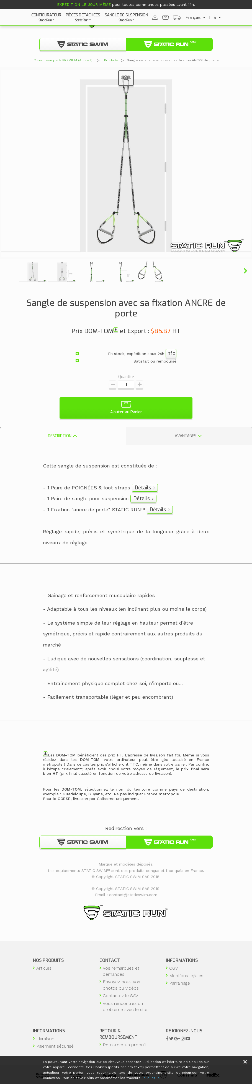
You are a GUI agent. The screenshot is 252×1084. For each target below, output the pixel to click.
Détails (143, 487)
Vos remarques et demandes (121, 971)
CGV (173, 968)
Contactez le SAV (120, 995)
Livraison (45, 1038)
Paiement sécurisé (55, 1046)
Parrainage (179, 983)
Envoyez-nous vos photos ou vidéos (121, 985)
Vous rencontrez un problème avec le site (125, 1006)
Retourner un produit (124, 1044)
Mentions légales (186, 975)
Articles (44, 968)
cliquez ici (151, 1078)
